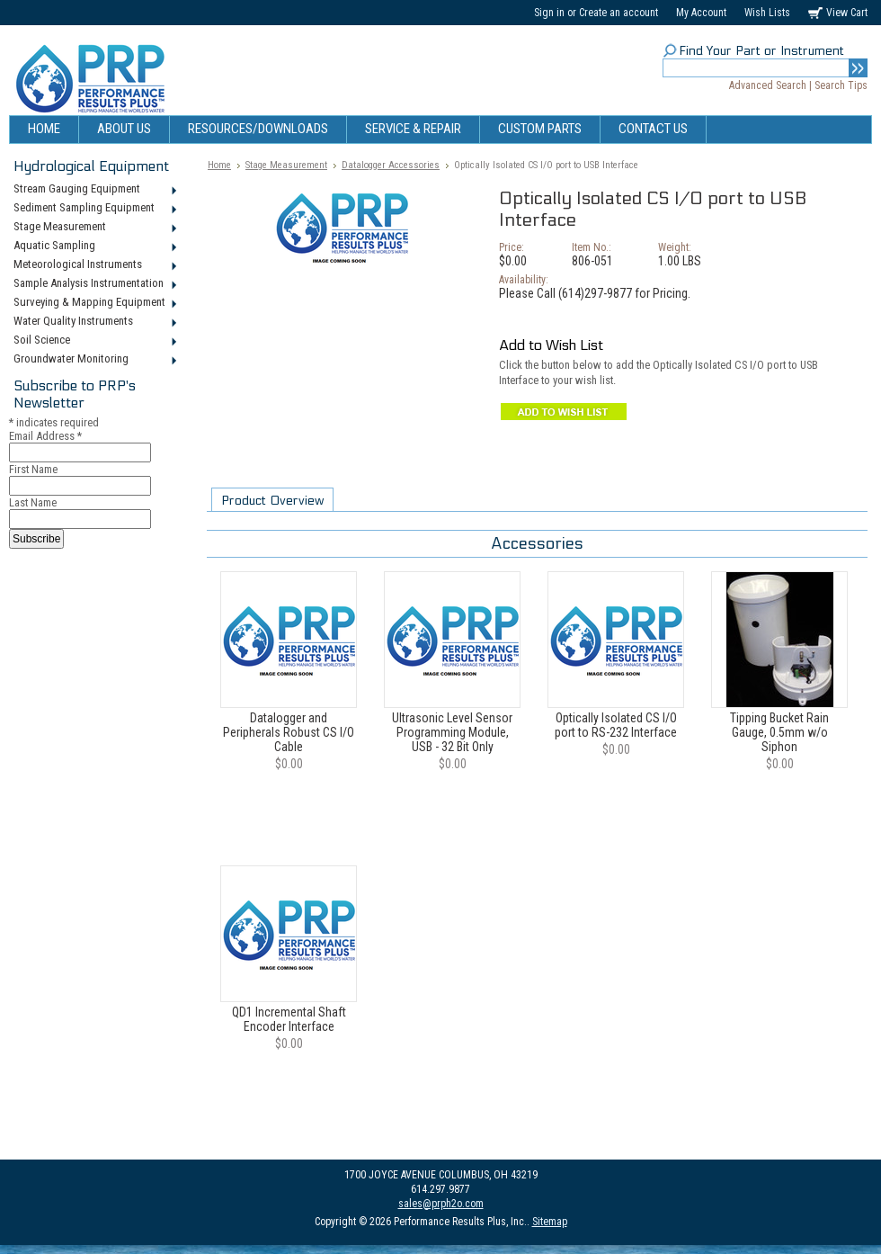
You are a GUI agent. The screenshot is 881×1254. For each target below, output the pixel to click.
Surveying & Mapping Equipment (94, 303)
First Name (33, 469)
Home (219, 165)
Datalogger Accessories (391, 165)
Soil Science (94, 341)
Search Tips (841, 85)
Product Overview (272, 500)
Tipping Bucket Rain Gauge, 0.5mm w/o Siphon (779, 732)
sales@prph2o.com (441, 1203)
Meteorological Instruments (94, 265)
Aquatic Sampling (94, 246)
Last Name (33, 502)
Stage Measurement (94, 227)
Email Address (45, 436)
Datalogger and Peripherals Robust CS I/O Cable (288, 732)
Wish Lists (767, 12)
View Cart (847, 12)
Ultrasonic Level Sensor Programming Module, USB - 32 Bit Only (452, 732)
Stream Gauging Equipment (94, 190)
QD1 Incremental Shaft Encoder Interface (289, 1019)
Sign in (549, 12)
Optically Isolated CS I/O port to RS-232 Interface (616, 725)
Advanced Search (767, 85)
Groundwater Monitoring (94, 360)
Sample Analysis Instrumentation (94, 284)
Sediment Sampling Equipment (94, 209)
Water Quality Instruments (94, 322)
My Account (701, 12)
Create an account (618, 12)
